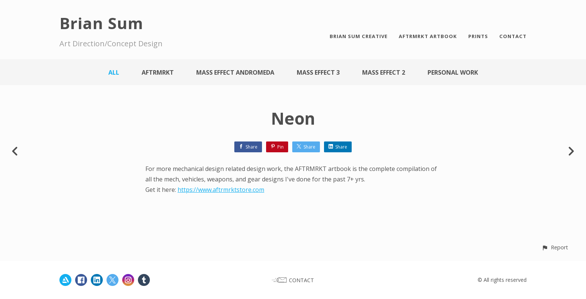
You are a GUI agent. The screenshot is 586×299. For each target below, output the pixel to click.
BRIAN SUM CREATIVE (359, 36)
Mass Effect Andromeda (235, 72)
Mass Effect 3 (318, 72)
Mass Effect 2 (383, 72)
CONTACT (513, 36)
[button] (555, 247)
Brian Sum (101, 23)
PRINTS (478, 36)
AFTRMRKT (158, 72)
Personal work (453, 72)
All (113, 72)
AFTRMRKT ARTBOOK (428, 36)
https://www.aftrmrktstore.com (221, 190)
